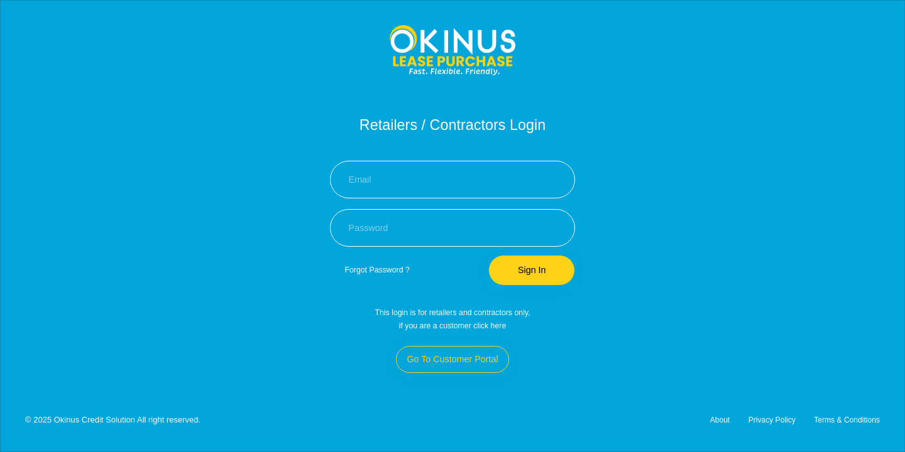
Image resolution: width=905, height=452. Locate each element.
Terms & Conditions (847, 420)
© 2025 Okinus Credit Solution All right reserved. (112, 419)
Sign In (532, 270)
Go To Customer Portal (452, 359)
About (720, 420)
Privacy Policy (771, 420)
